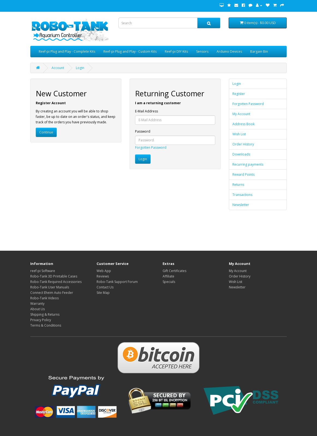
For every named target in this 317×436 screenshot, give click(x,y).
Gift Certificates (174, 270)
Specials (169, 281)
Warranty (37, 303)
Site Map (103, 292)
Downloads (241, 154)
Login (80, 67)
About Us (37, 309)
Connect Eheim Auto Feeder (51, 292)
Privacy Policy (40, 320)
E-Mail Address (146, 111)
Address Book (243, 124)
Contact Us (105, 287)
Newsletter (240, 204)
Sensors (202, 51)
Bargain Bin (259, 51)
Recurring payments (247, 164)
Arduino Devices (229, 51)
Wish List (239, 134)
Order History (243, 144)
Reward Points (243, 174)
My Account (241, 114)
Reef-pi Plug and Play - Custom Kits (130, 51)
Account (58, 67)
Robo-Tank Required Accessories (56, 281)
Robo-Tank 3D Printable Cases (53, 276)
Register (238, 93)
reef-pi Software (42, 270)
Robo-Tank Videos (44, 298)
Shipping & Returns (44, 314)
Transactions (242, 194)
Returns (238, 184)
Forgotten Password (150, 147)
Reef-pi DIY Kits (176, 51)
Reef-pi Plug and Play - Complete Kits (67, 51)
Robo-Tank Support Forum (117, 281)
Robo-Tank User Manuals (49, 287)
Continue (46, 132)
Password (142, 131)
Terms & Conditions (45, 325)
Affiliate (168, 276)
